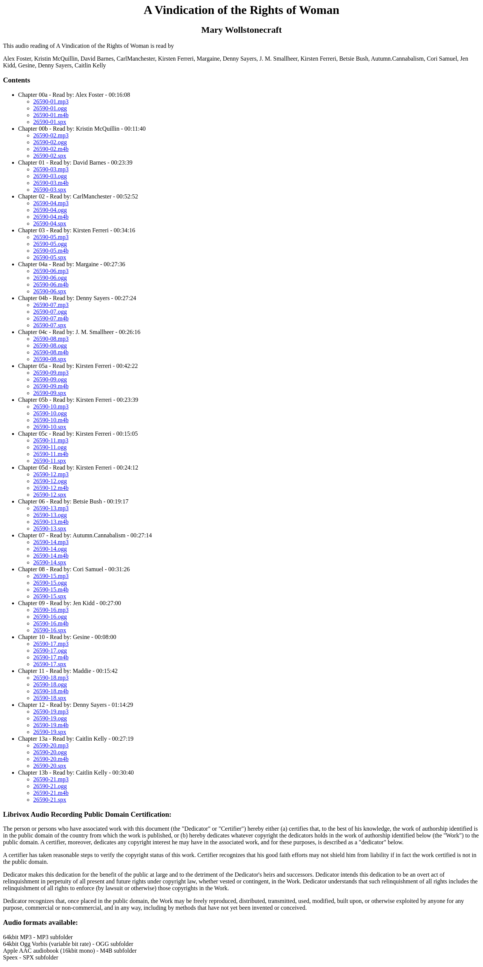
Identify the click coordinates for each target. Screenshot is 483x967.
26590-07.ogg (50, 311)
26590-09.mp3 (51, 372)
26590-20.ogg (50, 752)
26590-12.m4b (51, 488)
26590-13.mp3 (51, 508)
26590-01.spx (49, 122)
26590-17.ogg (50, 650)
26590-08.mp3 (51, 339)
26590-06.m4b (51, 284)
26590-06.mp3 (51, 271)
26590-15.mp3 (51, 576)
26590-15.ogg (50, 583)
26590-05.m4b (51, 250)
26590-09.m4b (51, 386)
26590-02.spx (49, 156)
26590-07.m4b (51, 318)
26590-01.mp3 (51, 101)
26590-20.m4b (51, 759)
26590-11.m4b (50, 454)
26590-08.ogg (50, 345)
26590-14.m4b (51, 555)
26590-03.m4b (51, 183)
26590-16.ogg (50, 616)
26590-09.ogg (50, 379)
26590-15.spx (49, 596)
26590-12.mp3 (51, 474)
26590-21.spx (49, 799)
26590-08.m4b (51, 352)
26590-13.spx (49, 528)
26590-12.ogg (50, 481)
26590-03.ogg (50, 176)
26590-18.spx (49, 698)
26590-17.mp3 (51, 644)
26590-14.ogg (50, 549)
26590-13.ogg (50, 515)
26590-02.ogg (50, 142)
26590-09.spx (49, 393)
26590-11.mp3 (50, 440)
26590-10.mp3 (51, 406)
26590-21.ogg (50, 786)
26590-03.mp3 (51, 169)
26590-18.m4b (51, 691)
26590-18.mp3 (51, 677)
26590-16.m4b (51, 623)
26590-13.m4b (51, 522)
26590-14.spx (49, 562)
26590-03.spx (49, 189)
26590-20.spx (49, 766)
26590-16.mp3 (51, 610)
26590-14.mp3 (51, 542)
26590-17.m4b (51, 657)
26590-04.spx (49, 223)
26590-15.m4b (51, 589)
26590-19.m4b (51, 725)
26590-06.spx (49, 291)
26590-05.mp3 (51, 237)
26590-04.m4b (51, 217)
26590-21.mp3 (51, 779)
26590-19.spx (49, 732)
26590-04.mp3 (51, 203)
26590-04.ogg (50, 210)
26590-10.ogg (50, 413)
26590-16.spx (49, 630)
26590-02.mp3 (51, 135)
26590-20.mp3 (51, 745)
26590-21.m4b (51, 793)
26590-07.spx (49, 325)
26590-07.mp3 (51, 305)
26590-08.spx (49, 359)
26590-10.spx (49, 427)
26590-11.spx (49, 461)
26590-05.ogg (50, 244)
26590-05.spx (49, 257)
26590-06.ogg (50, 278)
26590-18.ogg (50, 684)
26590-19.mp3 (51, 711)
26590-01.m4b (51, 115)
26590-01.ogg (50, 108)
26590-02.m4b (51, 149)
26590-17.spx (49, 664)
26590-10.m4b (51, 420)
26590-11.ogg (50, 447)
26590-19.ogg (50, 718)
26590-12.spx (49, 494)
